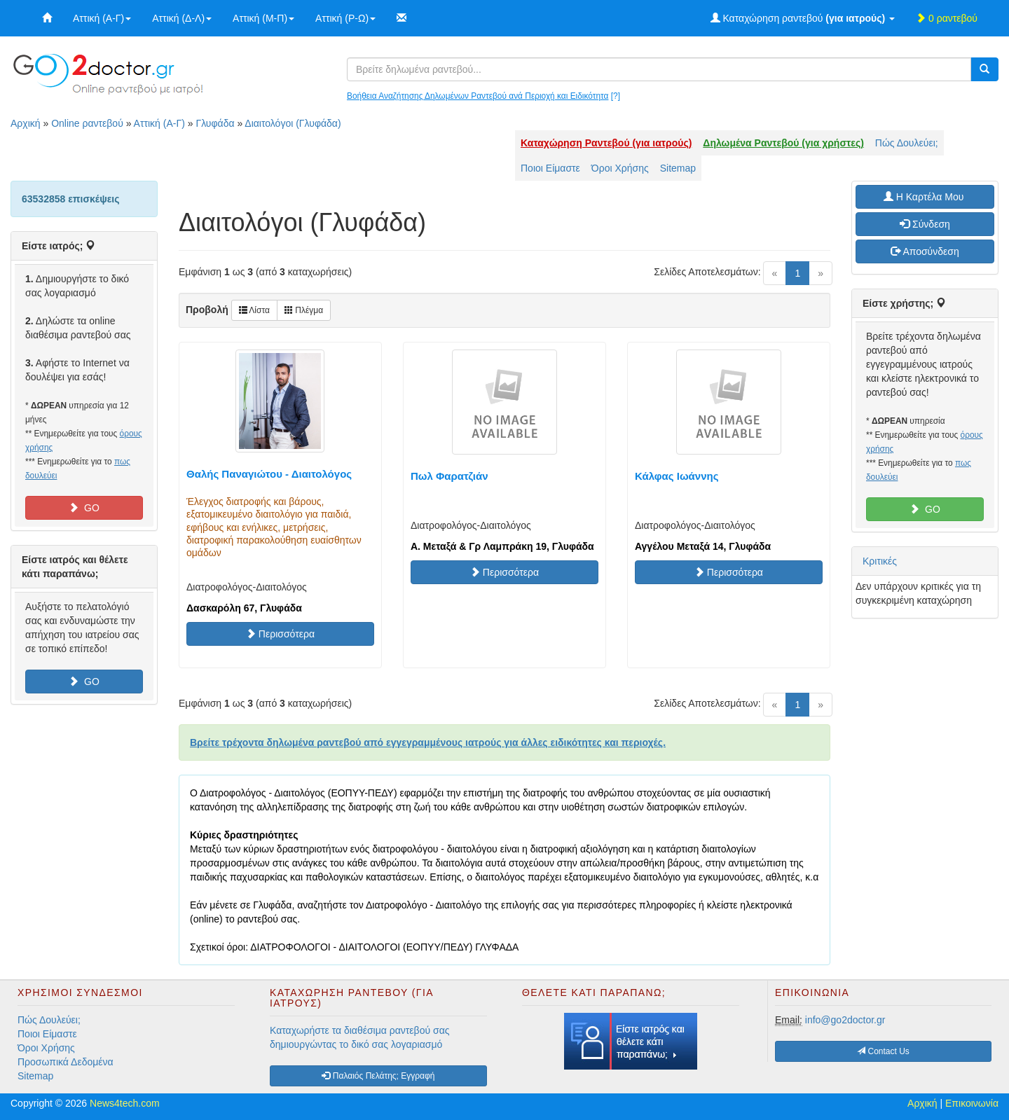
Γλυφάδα (214, 123)
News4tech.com (125, 1103)
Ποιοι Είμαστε (550, 168)
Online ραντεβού (87, 123)
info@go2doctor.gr (845, 1019)
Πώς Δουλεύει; (906, 142)
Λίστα (254, 310)
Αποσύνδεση (925, 251)
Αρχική (26, 123)
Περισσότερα (280, 633)
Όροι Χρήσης (620, 168)
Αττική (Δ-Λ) (182, 18)
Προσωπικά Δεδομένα (66, 1061)
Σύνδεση (925, 224)
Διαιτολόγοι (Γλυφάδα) (293, 123)
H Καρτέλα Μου (925, 196)
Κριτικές (880, 561)
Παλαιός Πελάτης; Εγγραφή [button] (378, 1076)
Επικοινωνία (971, 1103)
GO (84, 507)
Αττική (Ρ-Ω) (345, 18)
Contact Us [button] (883, 1051)
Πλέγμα (303, 310)
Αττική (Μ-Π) (263, 18)
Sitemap (678, 168)
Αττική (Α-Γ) (102, 18)
